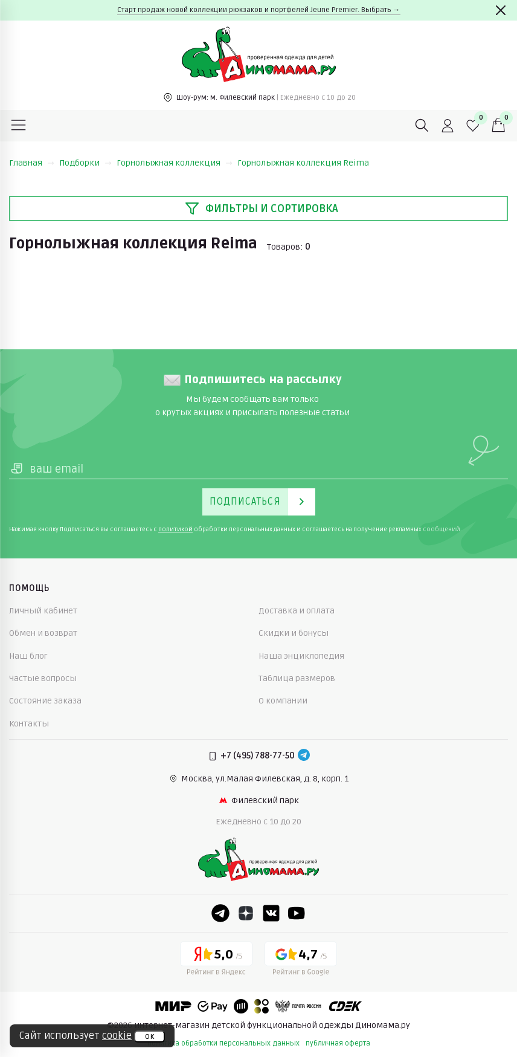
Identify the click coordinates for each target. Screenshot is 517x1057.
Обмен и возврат (43, 633)
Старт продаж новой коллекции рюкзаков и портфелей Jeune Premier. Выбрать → (258, 10)
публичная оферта (338, 1043)
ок (149, 1036)
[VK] (271, 913)
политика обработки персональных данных (223, 1043)
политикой (175, 529)
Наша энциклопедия (301, 656)
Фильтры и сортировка (261, 208)
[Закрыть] (500, 10)
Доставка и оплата (296, 611)
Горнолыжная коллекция (175, 163)
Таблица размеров (296, 678)
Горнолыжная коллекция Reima (303, 163)
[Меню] (18, 125)
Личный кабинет (43, 611)
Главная (31, 163)
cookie (117, 1036)
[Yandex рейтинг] (216, 961)
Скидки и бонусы (293, 633)
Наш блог (28, 656)
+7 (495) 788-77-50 (257, 756)
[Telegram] (304, 756)
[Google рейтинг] (301, 961)
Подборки (85, 163)
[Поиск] (422, 125)
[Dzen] (245, 913)
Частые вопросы (43, 678)
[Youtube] (296, 913)
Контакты (29, 724)
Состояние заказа (45, 701)
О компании (282, 701)
